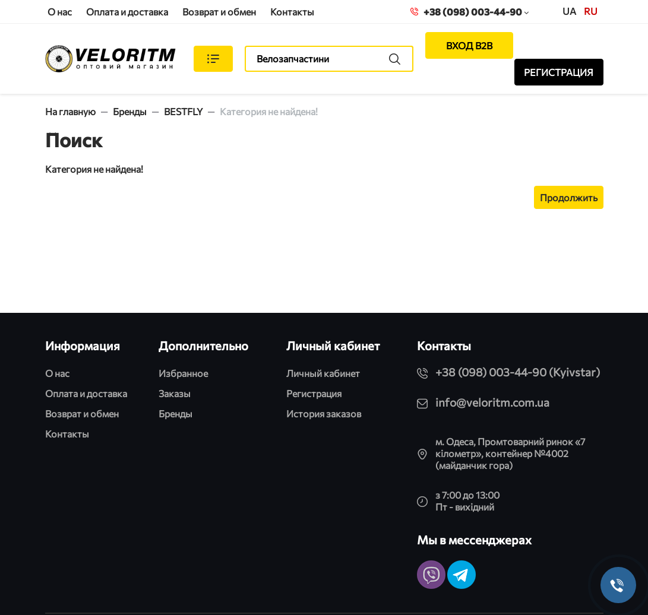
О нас (60, 11)
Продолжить (569, 197)
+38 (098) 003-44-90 (469, 11)
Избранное (183, 373)
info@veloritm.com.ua (492, 402)
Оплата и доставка (127, 11)
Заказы (175, 393)
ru (591, 11)
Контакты (292, 11)
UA (569, 11)
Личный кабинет (323, 373)
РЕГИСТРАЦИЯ (558, 72)
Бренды (130, 111)
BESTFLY (183, 111)
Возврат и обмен (219, 11)
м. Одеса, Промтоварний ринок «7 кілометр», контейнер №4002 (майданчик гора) (510, 453)
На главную (70, 111)
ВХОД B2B (469, 45)
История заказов (323, 413)
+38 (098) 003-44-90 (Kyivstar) (517, 372)
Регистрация (314, 393)
